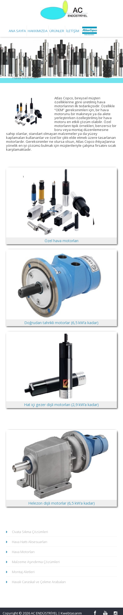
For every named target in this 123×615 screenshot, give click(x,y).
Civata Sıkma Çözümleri (30, 532)
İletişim (72, 30)
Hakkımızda (38, 30)
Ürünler (56, 30)
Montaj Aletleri (23, 572)
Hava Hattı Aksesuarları (29, 542)
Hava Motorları (23, 552)
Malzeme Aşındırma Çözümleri (36, 562)
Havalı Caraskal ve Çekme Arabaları (39, 582)
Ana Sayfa (17, 30)
